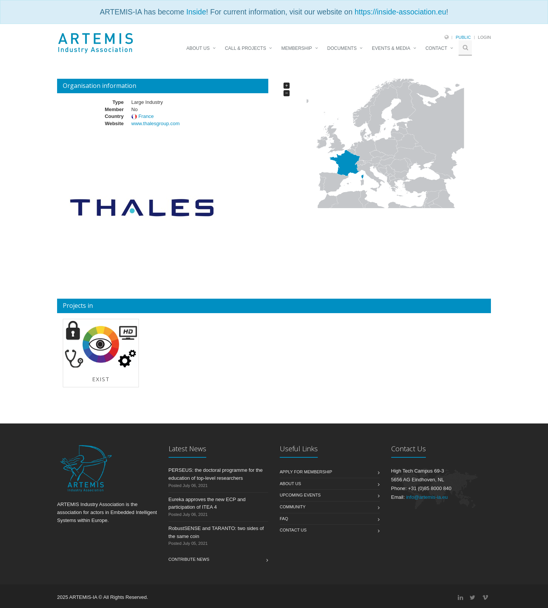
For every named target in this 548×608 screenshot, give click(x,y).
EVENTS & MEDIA (391, 48)
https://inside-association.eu (400, 12)
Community (293, 507)
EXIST (101, 379)
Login (484, 37)
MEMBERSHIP (296, 48)
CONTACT (436, 48)
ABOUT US (198, 48)
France (146, 116)
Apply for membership (306, 472)
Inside (196, 12)
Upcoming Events (300, 495)
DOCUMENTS (342, 48)
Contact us (293, 530)
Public (463, 37)
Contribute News (189, 559)
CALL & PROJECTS (245, 48)
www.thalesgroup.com (155, 123)
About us (290, 483)
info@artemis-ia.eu (427, 497)
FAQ (284, 518)
